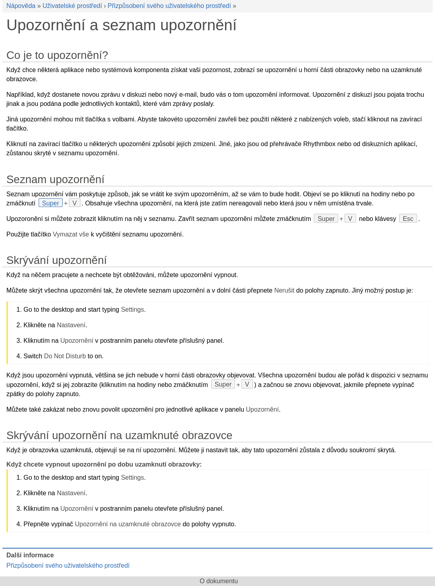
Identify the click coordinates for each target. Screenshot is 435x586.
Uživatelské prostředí (72, 5)
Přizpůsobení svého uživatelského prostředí (169, 5)
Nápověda (20, 5)
